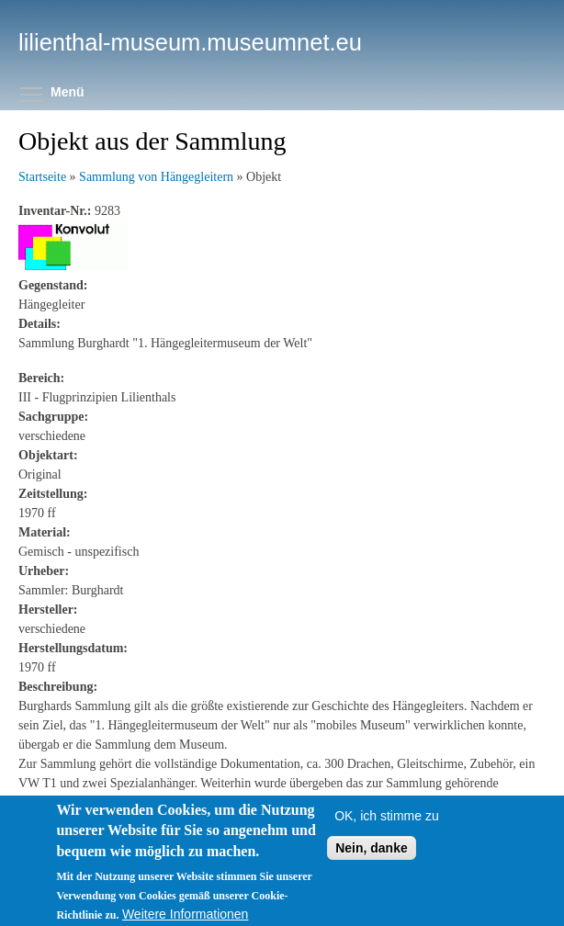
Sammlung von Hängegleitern (156, 177)
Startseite (42, 177)
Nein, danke (371, 865)
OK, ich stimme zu (386, 833)
